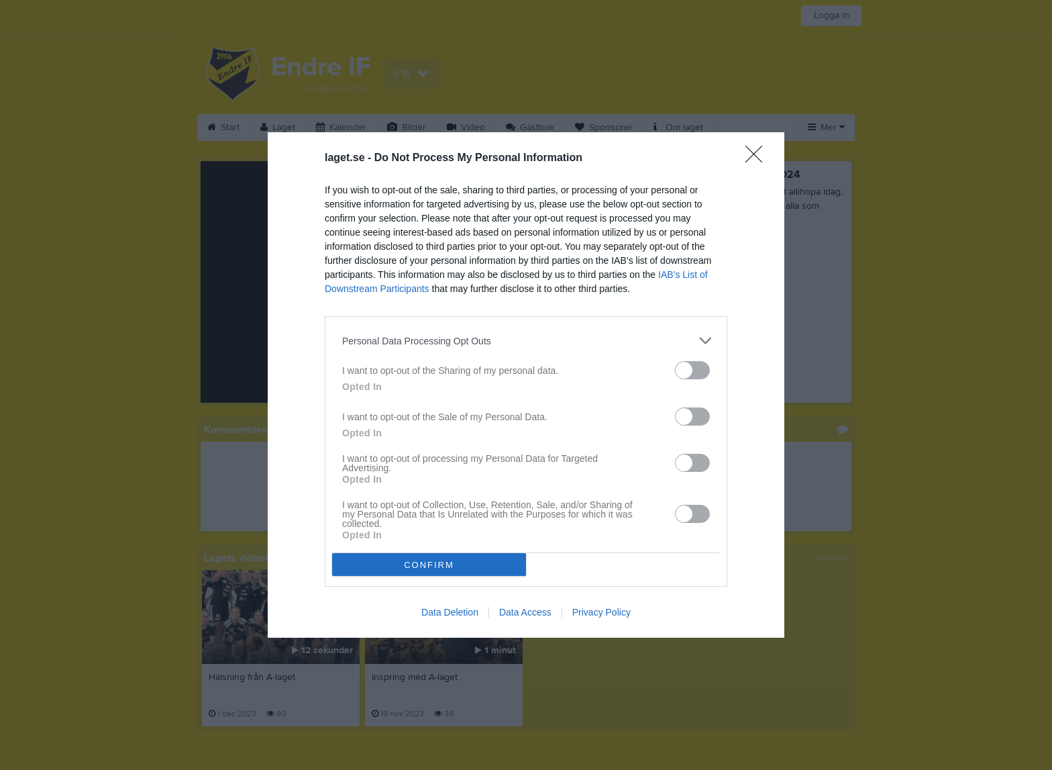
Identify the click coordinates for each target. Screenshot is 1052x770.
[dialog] (526, 385)
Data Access (525, 612)
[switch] (692, 370)
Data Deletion (449, 612)
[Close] (758, 158)
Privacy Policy (601, 612)
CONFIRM (429, 565)
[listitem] (526, 341)
